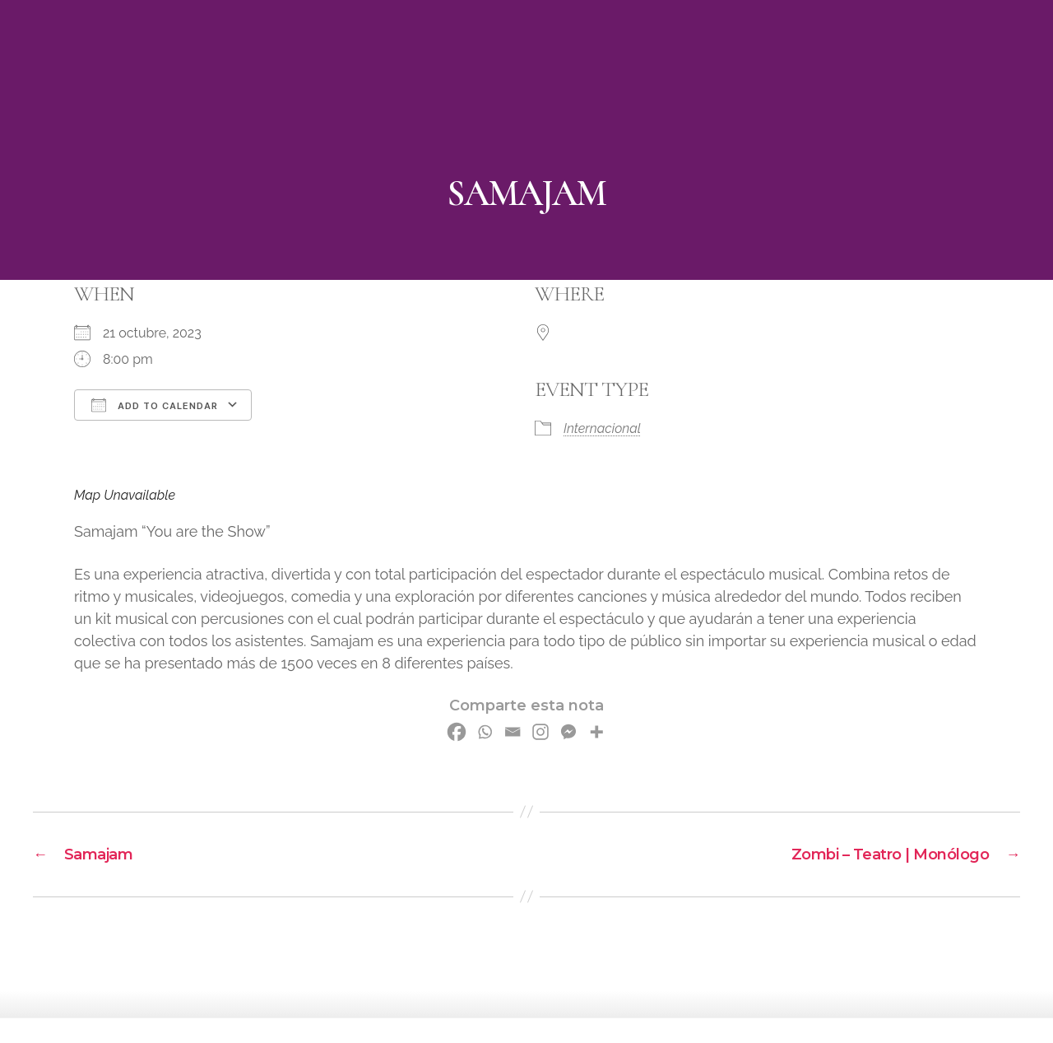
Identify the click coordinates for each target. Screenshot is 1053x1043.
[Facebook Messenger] (568, 731)
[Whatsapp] (484, 731)
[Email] (512, 731)
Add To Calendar (154, 405)
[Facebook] (456, 731)
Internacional (602, 428)
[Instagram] (540, 731)
